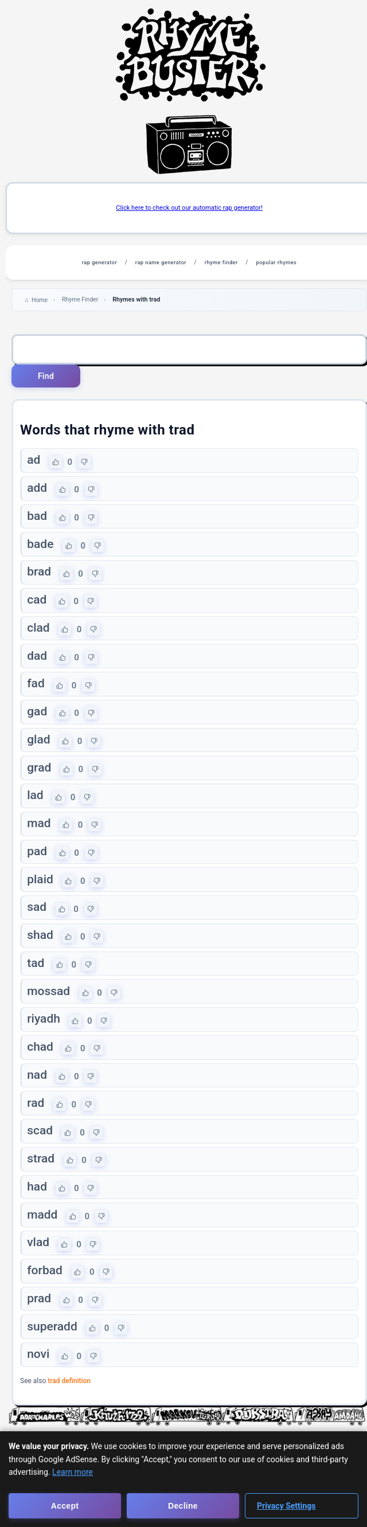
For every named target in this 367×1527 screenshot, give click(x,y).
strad (41, 1184)
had (38, 1212)
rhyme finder (224, 263)
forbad (45, 1299)
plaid (41, 895)
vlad (39, 1270)
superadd (53, 1356)
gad (38, 722)
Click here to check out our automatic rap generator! (189, 208)
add (38, 492)
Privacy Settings (286, 1505)
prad (40, 1327)
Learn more (72, 1472)
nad (38, 1097)
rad (36, 1126)
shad (41, 953)
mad (39, 837)
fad (36, 693)
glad (39, 751)
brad (40, 578)
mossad (49, 1010)
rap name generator (157, 263)
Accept (65, 1505)
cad (37, 607)
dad (38, 664)
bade (41, 549)
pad (38, 866)
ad (34, 462)
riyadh (44, 1039)
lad (36, 809)
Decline (183, 1505)
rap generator (90, 263)
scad (40, 1154)
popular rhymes (285, 263)
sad (37, 924)
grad (40, 780)
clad (39, 636)
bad (38, 520)
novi (39, 1385)
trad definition (69, 1412)
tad (36, 982)
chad (41, 1068)
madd (43, 1241)
